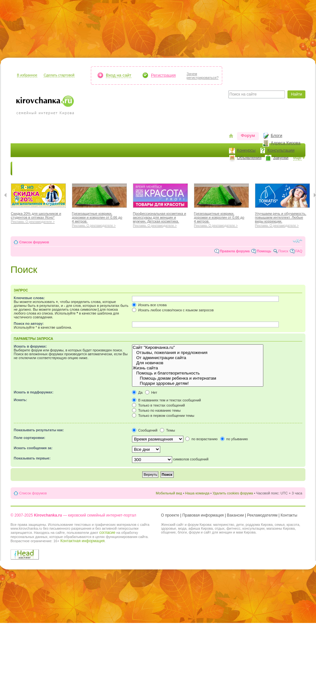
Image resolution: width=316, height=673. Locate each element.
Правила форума (235, 251)
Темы (167, 430)
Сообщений (144, 430)
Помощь (264, 251)
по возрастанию (201, 439)
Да (137, 392)
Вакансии (235, 515)
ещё (297, 157)
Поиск (283, 251)
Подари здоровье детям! (198, 383)
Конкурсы (246, 150)
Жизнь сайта (198, 368)
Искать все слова (149, 305)
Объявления (249, 157)
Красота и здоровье (87, 168)
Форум (248, 135)
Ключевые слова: (29, 298)
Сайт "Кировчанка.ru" (198, 347)
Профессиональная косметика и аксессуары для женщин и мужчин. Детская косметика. (160, 219)
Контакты (289, 515)
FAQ (298, 251)
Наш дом (146, 168)
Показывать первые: (32, 458)
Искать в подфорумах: (34, 392)
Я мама (49, 168)
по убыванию (234, 439)
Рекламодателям (262, 515)
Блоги (276, 135)
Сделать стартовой (59, 75)
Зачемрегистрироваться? (202, 76)
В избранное (27, 75)
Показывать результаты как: (39, 430)
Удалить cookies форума (233, 493)
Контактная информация (82, 541)
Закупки (280, 157)
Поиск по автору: (29, 323)
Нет (151, 392)
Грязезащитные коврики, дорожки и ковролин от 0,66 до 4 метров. (99, 219)
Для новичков (198, 363)
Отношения (206, 168)
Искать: (20, 400)
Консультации (281, 150)
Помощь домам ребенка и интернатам (198, 378)
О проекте (170, 515)
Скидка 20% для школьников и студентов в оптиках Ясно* (38, 217)
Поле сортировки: (29, 438)
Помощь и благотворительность (198, 373)
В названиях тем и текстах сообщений (166, 400)
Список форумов (34, 242)
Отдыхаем (174, 168)
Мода (123, 168)
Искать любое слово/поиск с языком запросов (173, 310)
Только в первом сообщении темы (163, 415)
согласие (107, 532)
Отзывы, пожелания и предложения (198, 352)
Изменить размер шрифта (297, 241)
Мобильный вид (169, 493)
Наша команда (197, 493)
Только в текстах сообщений (158, 405)
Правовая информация (203, 515)
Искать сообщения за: (33, 448)
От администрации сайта (198, 357)
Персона (271, 168)
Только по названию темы (156, 410)
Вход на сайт (118, 75)
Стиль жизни (240, 168)
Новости (25, 168)
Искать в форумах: (30, 346)
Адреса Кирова (286, 142)
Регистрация (163, 75)
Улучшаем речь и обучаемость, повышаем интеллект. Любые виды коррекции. (282, 219)
